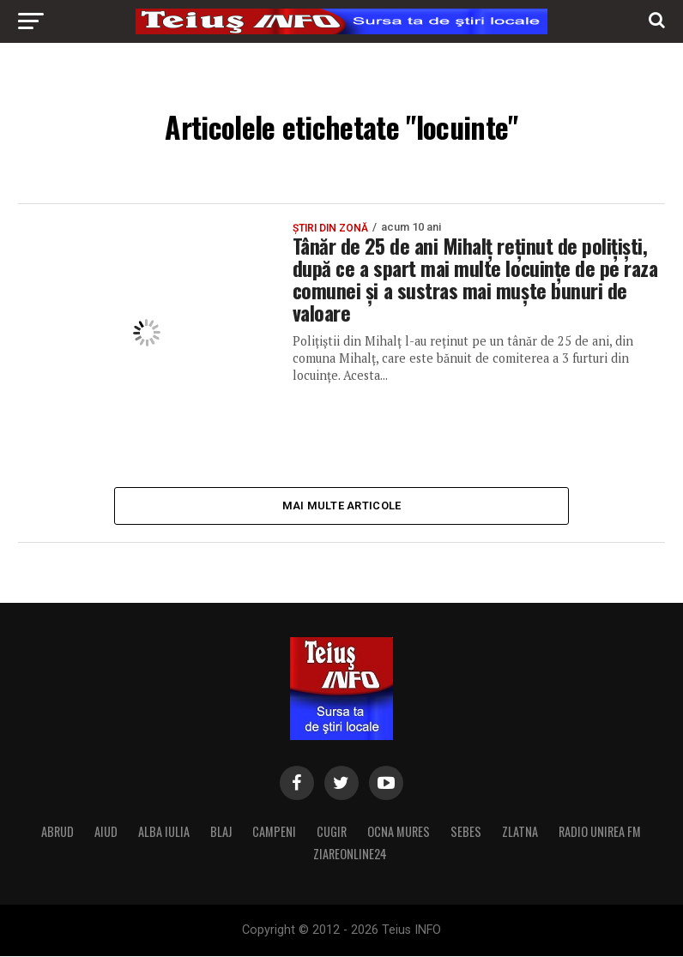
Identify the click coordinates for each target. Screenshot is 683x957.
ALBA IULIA (164, 832)
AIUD (106, 832)
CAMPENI (274, 832)
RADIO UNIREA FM (600, 832)
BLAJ (221, 832)
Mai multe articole (342, 505)
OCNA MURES (398, 832)
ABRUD (57, 832)
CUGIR (332, 832)
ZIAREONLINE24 (350, 855)
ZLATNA (520, 832)
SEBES (465, 832)
